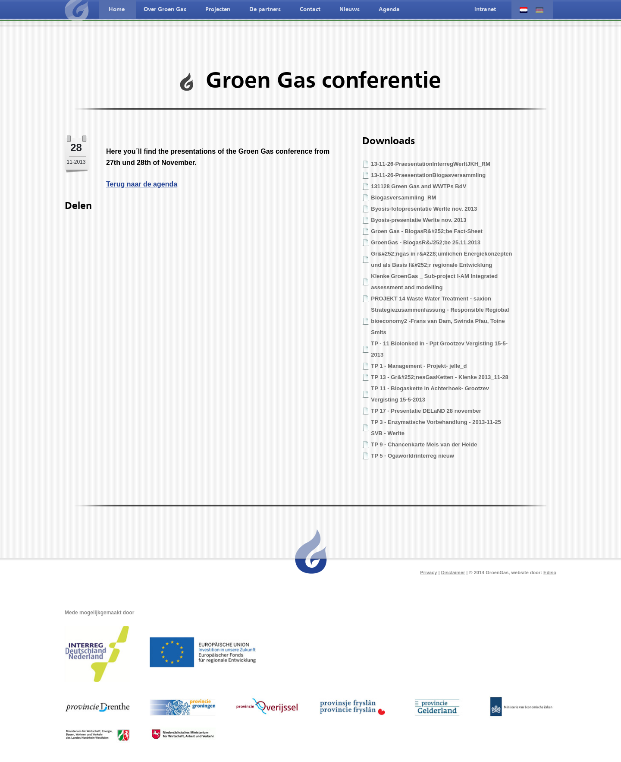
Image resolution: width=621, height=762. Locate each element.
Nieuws (349, 9)
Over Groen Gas (165, 9)
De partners (265, 9)
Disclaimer (453, 572)
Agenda (389, 9)
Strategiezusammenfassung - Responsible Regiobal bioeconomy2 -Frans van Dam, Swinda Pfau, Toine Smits (440, 321)
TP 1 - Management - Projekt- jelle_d (419, 366)
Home (117, 9)
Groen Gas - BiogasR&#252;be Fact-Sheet (427, 231)
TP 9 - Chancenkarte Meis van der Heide (424, 444)
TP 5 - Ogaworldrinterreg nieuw (412, 455)
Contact (310, 9)
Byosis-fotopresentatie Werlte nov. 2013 (424, 209)
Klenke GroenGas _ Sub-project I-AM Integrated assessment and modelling (434, 282)
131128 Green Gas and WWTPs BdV (418, 186)
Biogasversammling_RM (403, 197)
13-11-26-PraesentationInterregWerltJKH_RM (430, 164)
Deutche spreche (539, 10)
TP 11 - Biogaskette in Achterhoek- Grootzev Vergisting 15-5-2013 (430, 394)
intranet (485, 9)
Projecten (217, 9)
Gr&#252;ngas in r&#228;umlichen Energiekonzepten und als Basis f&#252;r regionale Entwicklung (441, 259)
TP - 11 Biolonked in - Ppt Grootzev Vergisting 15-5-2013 (439, 349)
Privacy (428, 572)
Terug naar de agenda (141, 184)
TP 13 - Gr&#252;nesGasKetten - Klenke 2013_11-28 (439, 377)
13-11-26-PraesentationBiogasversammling (428, 175)
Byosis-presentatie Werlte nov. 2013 (418, 220)
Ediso (549, 572)
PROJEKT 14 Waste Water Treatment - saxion (431, 298)
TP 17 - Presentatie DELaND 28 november (426, 411)
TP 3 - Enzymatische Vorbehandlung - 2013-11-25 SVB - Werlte (436, 427)
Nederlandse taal (523, 10)
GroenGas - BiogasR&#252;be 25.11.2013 (425, 242)
